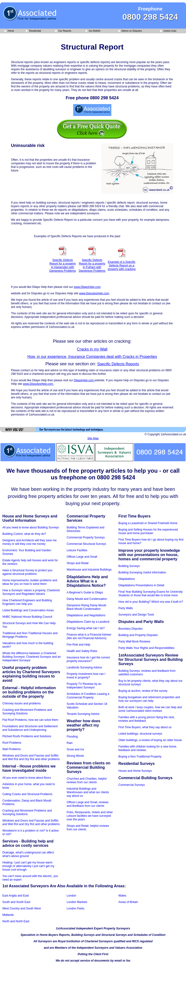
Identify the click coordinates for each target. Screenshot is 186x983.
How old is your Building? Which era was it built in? (151, 601)
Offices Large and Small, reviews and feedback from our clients (87, 804)
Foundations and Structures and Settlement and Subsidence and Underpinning (29, 728)
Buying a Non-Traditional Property (140, 756)
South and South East (16, 902)
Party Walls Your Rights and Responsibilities (147, 648)
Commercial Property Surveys (86, 537)
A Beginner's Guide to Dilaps (85, 592)
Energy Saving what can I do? (86, 628)
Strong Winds (75, 755)
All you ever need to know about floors (26, 777)
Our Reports (63, 31)
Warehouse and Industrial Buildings (89, 569)
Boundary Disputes (131, 628)
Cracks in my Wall (92, 349)
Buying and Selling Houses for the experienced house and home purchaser (148, 531)
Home (9, 31)
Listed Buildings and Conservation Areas (28, 610)
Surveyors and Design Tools (136, 614)
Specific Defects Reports (118, 364)
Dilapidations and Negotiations (86, 615)
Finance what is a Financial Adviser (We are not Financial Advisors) (89, 636)
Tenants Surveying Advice (83, 714)
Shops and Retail (77, 563)
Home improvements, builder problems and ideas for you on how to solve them (29, 582)
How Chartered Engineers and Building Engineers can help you (27, 602)
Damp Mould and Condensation (87, 599)
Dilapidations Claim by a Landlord (88, 621)
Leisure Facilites (77, 550)
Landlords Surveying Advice (84, 667)
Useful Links (168, 31)
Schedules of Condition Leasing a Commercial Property (88, 695)
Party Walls (126, 608)
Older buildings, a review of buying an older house (150, 740)
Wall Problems (11, 749)
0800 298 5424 (150, 16)
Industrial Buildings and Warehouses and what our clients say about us (88, 792)
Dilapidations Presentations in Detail (141, 585)
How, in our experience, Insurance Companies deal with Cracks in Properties (92, 357)
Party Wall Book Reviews (134, 641)
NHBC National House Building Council (27, 616)
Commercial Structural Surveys (86, 544)
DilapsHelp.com (84, 380)
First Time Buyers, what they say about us (145, 727)
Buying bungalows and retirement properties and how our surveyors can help (149, 699)
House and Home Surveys (135, 770)
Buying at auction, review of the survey (143, 690)
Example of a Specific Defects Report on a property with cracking (122, 265)
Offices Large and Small (82, 556)
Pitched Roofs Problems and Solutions (26, 736)
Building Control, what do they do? (24, 534)
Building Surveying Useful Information (142, 572)
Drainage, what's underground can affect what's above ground (28, 854)
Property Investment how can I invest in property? (86, 675)
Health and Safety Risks (82, 651)
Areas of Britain (128, 902)
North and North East (15, 921)
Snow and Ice (75, 749)
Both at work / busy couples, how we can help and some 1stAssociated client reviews (150, 709)
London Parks (75, 908)
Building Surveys (129, 566)
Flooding (72, 736)
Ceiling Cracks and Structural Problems (27, 794)
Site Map (92, 438)
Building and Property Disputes (138, 635)
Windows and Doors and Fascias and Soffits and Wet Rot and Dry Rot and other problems (31, 757)
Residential (33, 31)
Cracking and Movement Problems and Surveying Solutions (27, 711)
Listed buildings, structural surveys (140, 733)
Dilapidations (127, 579)
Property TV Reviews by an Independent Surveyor (84, 685)
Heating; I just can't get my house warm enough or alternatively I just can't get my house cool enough (28, 866)
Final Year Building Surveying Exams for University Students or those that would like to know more (151, 593)
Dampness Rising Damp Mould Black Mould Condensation (86, 607)
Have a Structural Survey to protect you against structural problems (27, 572)
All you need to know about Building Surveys (30, 527)
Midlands (8, 915)
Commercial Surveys (132, 785)
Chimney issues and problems (21, 703)
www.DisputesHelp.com (94, 293)
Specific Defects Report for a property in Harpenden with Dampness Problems (62, 265)
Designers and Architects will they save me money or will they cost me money (29, 542)
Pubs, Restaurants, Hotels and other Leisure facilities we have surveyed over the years (90, 816)
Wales (122, 895)
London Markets (77, 902)
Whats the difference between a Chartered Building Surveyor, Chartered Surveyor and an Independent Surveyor (31, 657)
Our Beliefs (93, 31)
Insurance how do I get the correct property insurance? (88, 659)
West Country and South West (21, 908)
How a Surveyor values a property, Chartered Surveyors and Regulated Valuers (31, 592)
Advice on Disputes (130, 31)
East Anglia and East (15, 895)
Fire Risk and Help (78, 644)
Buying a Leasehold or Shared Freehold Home (148, 523)
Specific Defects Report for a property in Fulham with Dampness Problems (92, 265)
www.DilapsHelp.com (87, 287)
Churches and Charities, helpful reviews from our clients (87, 780)
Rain (70, 743)
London (71, 895)
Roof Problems (11, 742)
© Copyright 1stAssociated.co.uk (165, 434)
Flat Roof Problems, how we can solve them (30, 720)
